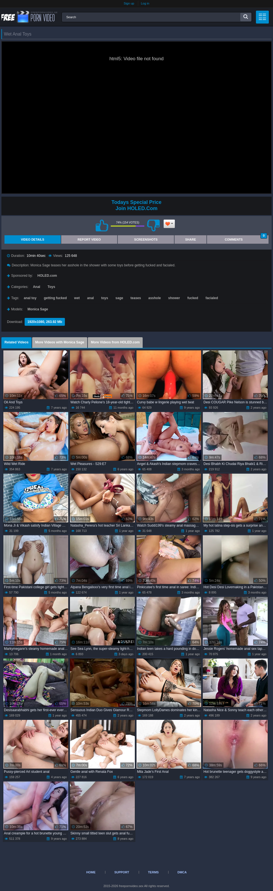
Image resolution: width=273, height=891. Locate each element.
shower (174, 298)
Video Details (32, 239)
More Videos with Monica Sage (59, 342)
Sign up (129, 3)
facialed (212, 298)
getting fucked (55, 298)
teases (136, 298)
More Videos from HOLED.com (115, 342)
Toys (51, 287)
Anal (36, 287)
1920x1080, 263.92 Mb (44, 322)
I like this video (101, 225)
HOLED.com (47, 276)
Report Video (89, 239)
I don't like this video (153, 225)
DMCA (182, 872)
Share (190, 239)
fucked (192, 298)
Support (121, 872)
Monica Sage (37, 309)
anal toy (30, 298)
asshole (154, 298)
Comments (246, 238)
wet (77, 298)
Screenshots (146, 239)
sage (119, 298)
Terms (153, 872)
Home (91, 872)
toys (104, 298)
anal (90, 298)
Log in (145, 3)
